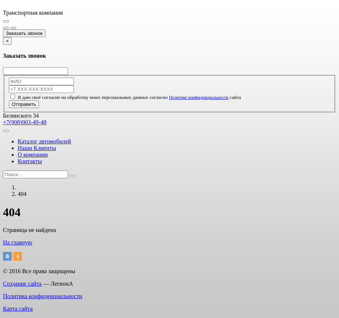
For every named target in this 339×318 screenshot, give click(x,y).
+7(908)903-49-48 (24, 122)
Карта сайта (18, 309)
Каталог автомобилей (44, 141)
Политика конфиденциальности (42, 296)
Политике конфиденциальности (199, 97)
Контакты (30, 161)
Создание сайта (22, 284)
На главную (17, 242)
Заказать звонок (24, 33)
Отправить (24, 104)
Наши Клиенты (37, 148)
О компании (33, 154)
